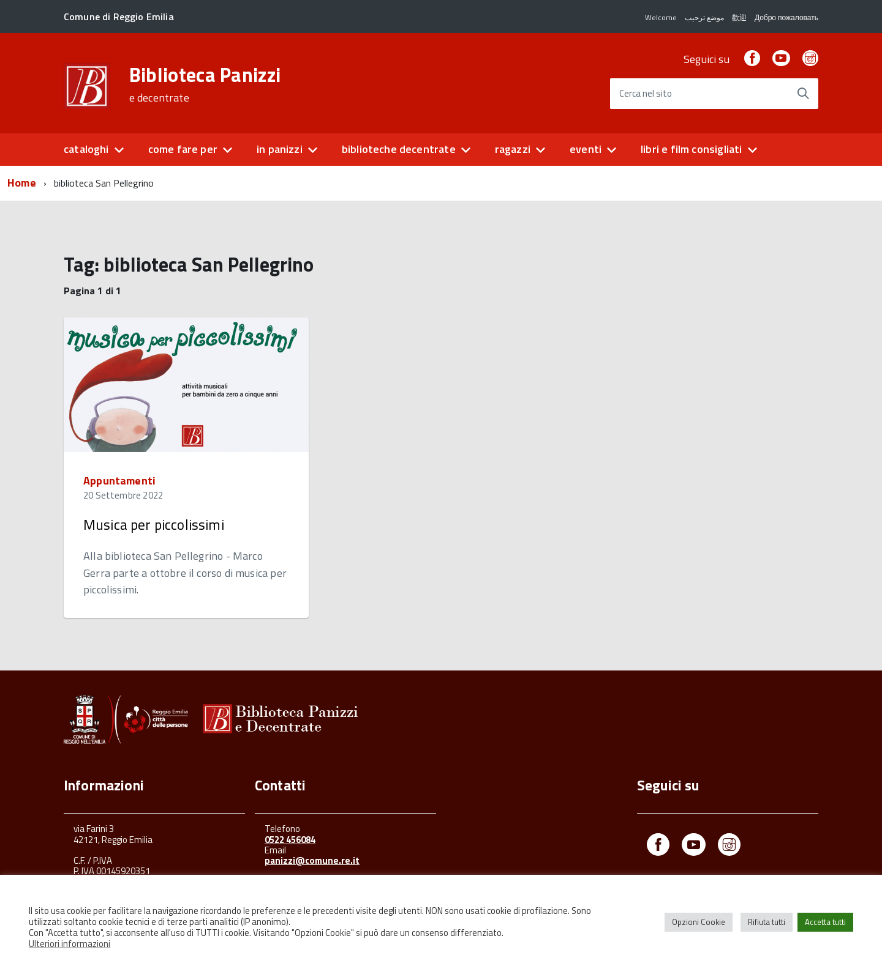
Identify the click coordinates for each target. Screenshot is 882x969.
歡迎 (739, 17)
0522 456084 (290, 840)
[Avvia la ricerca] (803, 93)
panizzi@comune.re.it (312, 860)
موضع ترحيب (704, 17)
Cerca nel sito (645, 94)
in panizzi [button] (280, 149)
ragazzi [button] (512, 149)
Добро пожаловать (786, 17)
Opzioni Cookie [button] (698, 922)
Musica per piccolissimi (153, 524)
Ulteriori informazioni (69, 944)
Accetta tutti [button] (825, 922)
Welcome (661, 17)
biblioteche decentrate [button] (399, 149)
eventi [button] (585, 149)
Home (21, 182)
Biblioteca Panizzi (205, 84)
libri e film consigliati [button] (691, 149)
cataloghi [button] (86, 149)
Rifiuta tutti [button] (766, 922)
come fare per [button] (182, 149)
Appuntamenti (119, 480)
